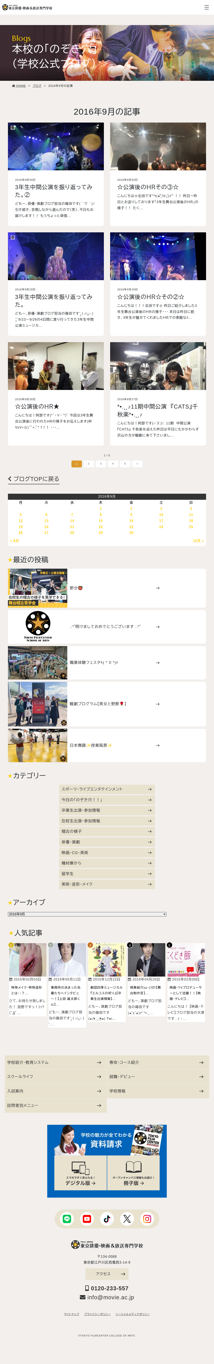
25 (191, 527)
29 (101, 532)
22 (101, 527)
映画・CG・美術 (107, 852)
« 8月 (14, 541)
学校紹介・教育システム (54, 1062)
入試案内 (54, 1091)
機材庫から (107, 863)
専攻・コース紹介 (156, 1062)
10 (161, 514)
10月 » (198, 541)
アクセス (110, 1274)
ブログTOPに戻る (34, 479)
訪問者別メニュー (54, 1105)
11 (191, 514)
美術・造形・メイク (107, 884)
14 (72, 521)
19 (21, 527)
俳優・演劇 (107, 842)
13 (46, 521)
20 (46, 527)
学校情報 (156, 1091)
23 (131, 527)
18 (191, 521)
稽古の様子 (107, 831)
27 (46, 532)
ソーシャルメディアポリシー (133, 1314)
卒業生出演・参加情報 (107, 810)
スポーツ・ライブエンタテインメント (107, 789)
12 (21, 521)
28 (72, 532)
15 (101, 521)
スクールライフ (54, 1076)
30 (131, 532)
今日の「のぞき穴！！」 (107, 800)
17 (161, 521)
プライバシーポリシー (97, 1314)
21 (72, 527)
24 (161, 527)
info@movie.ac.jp (107, 1297)
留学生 (107, 874)
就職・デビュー (156, 1076)
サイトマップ (71, 1314)
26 (21, 532)
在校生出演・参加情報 (107, 821)
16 (131, 521)
